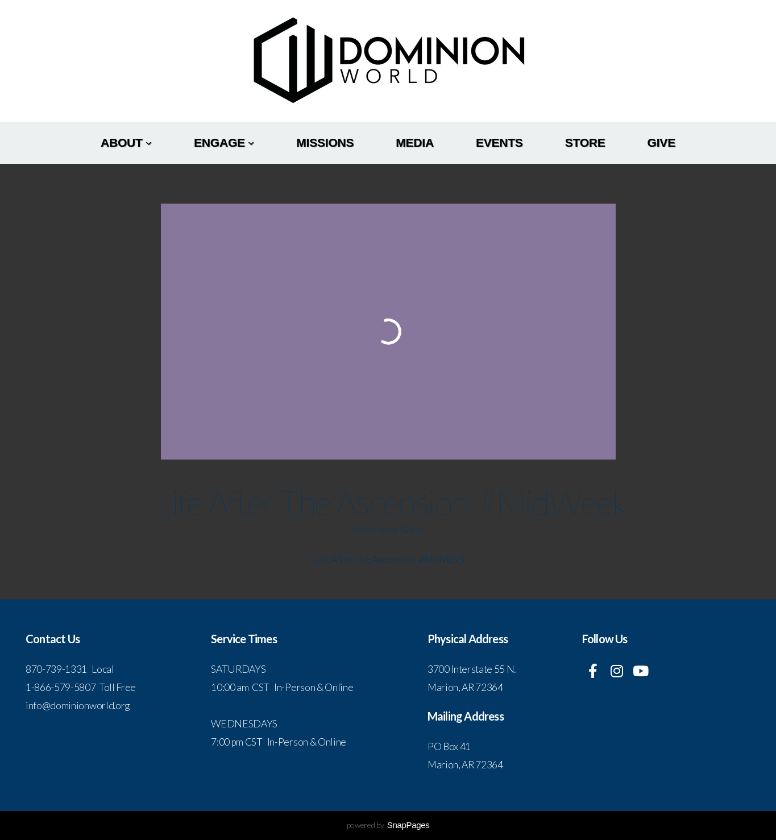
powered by (388, 825)
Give (661, 142)
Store (585, 142)
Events (499, 142)
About (126, 142)
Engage (224, 142)
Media (415, 142)
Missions (325, 142)
